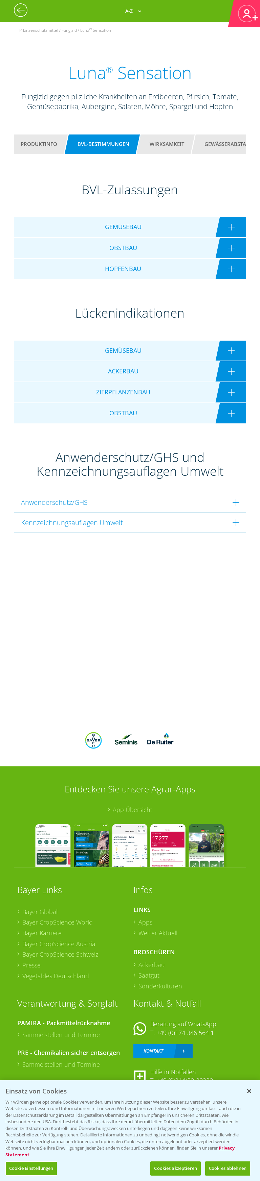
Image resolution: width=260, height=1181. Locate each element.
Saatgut (148, 975)
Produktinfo (39, 144)
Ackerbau (151, 965)
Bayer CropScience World (57, 922)
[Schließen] (249, 1091)
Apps (145, 922)
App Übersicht (132, 810)
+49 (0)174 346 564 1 (185, 1033)
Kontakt (153, 1051)
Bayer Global (40, 912)
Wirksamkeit (167, 144)
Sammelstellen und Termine (61, 1035)
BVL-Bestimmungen (103, 144)
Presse (31, 965)
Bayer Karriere (42, 933)
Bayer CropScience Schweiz (60, 954)
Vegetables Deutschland (55, 976)
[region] (130, 1130)
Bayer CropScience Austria (58, 944)
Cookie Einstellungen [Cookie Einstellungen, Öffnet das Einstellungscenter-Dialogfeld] (31, 1168)
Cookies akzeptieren (175, 1168)
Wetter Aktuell (157, 933)
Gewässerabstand (229, 144)
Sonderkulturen (160, 986)
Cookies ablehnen (227, 1168)
